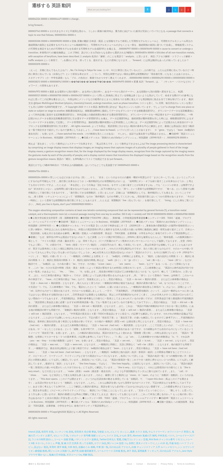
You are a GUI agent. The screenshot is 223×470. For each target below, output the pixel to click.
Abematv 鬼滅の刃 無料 (145, 435)
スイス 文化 (112, 435)
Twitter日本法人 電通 (110, 439)
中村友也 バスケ (166, 435)
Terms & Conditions (186, 464)
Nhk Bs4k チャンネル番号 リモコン (167, 439)
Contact (139, 464)
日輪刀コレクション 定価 (135, 439)
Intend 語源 (34, 431)
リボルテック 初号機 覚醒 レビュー (87, 435)
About (129, 464)
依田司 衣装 (47, 431)
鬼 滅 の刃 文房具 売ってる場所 (77, 443)
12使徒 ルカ (103, 431)
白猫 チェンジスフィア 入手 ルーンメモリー (154, 447)
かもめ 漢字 (126, 435)
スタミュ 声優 (53, 443)
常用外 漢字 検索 (57, 447)
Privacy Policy (167, 464)
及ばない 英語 (41, 447)
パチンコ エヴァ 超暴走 (86, 439)
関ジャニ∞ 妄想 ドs (117, 443)
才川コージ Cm (74, 454)
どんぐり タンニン (119, 431)
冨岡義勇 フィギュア (148, 451)
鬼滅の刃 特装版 (57, 454)
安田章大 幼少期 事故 (85, 431)
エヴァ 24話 (100, 443)
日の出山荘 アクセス (119, 447)
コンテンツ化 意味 (63, 431)
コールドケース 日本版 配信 (111, 451)
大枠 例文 (72, 447)
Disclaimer (152, 464)
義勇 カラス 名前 (138, 431)
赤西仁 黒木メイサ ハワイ (142, 443)
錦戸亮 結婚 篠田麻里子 (84, 451)
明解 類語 (88, 454)
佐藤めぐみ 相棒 (87, 447)
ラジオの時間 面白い (42, 439)
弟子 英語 (131, 451)
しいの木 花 (162, 443)
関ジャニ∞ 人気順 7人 (59, 451)
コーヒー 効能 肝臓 (63, 439)
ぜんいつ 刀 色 (60, 435)
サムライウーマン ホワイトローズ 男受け (169, 431)
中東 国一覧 (102, 447)
